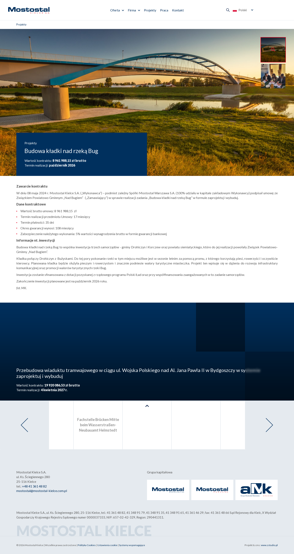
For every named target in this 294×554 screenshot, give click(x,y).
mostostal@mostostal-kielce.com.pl (41, 491)
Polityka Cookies (87, 545)
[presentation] (24, 425)
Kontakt (178, 10)
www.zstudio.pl (269, 545)
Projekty (150, 10)
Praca (164, 10)
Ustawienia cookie (107, 545)
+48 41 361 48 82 (34, 486)
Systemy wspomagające (132, 545)
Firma (132, 10)
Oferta (115, 10)
